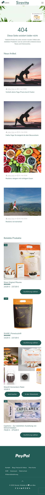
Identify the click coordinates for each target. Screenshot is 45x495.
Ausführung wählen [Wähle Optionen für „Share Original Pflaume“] (30, 292)
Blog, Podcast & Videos (19, 468)
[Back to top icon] (23, 481)
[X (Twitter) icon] (17, 488)
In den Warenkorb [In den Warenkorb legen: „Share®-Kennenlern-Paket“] (31, 394)
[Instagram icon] (25, 488)
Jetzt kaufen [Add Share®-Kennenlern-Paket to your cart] (12, 394)
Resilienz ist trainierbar (14, 222)
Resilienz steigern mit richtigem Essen (19, 178)
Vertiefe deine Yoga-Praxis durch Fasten (20, 92)
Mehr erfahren (35, 97)
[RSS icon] (29, 488)
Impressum (13, 471)
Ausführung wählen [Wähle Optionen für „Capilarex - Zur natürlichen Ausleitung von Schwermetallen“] (30, 435)
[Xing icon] (27, 488)
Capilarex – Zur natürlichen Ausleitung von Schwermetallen (20, 427)
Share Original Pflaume (13, 282)
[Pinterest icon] (23, 488)
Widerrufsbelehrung (11, 474)
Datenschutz (23, 471)
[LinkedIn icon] (21, 488)
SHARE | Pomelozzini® (12, 333)
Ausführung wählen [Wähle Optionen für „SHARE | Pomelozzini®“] (30, 343)
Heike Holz (10, 89)
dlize (33, 485)
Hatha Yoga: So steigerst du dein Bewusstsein (22, 135)
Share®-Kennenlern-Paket (14, 387)
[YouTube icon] (19, 488)
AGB (6, 471)
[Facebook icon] (15, 488)
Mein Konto (32, 468)
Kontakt (7, 468)
